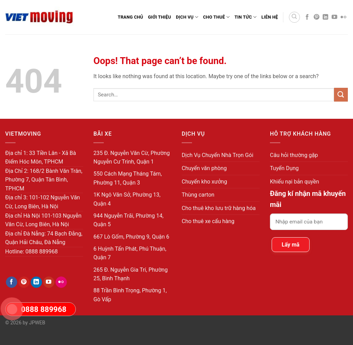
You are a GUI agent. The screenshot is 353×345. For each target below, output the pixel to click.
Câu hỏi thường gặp (294, 155)
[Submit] (341, 94)
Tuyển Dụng (284, 168)
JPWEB (37, 323)
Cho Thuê (216, 17)
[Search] (294, 17)
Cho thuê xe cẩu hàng (208, 221)
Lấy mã (291, 244)
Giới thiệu (159, 17)
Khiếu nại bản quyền (294, 181)
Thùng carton (198, 194)
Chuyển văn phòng (204, 168)
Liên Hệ (269, 17)
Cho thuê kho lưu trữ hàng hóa (219, 208)
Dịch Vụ (187, 17)
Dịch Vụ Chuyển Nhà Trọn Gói (217, 155)
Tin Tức (245, 17)
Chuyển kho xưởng (204, 181)
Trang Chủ (130, 17)
